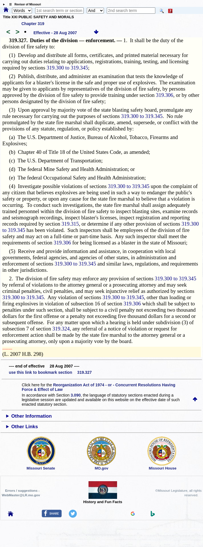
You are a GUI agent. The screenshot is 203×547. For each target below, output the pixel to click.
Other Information (31, 416)
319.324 (61, 329)
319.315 (70, 224)
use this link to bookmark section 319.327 (50, 372)
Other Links (24, 426)
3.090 (76, 395)
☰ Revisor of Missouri (23, 4)
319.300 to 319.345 (67, 68)
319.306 (164, 95)
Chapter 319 (32, 23)
